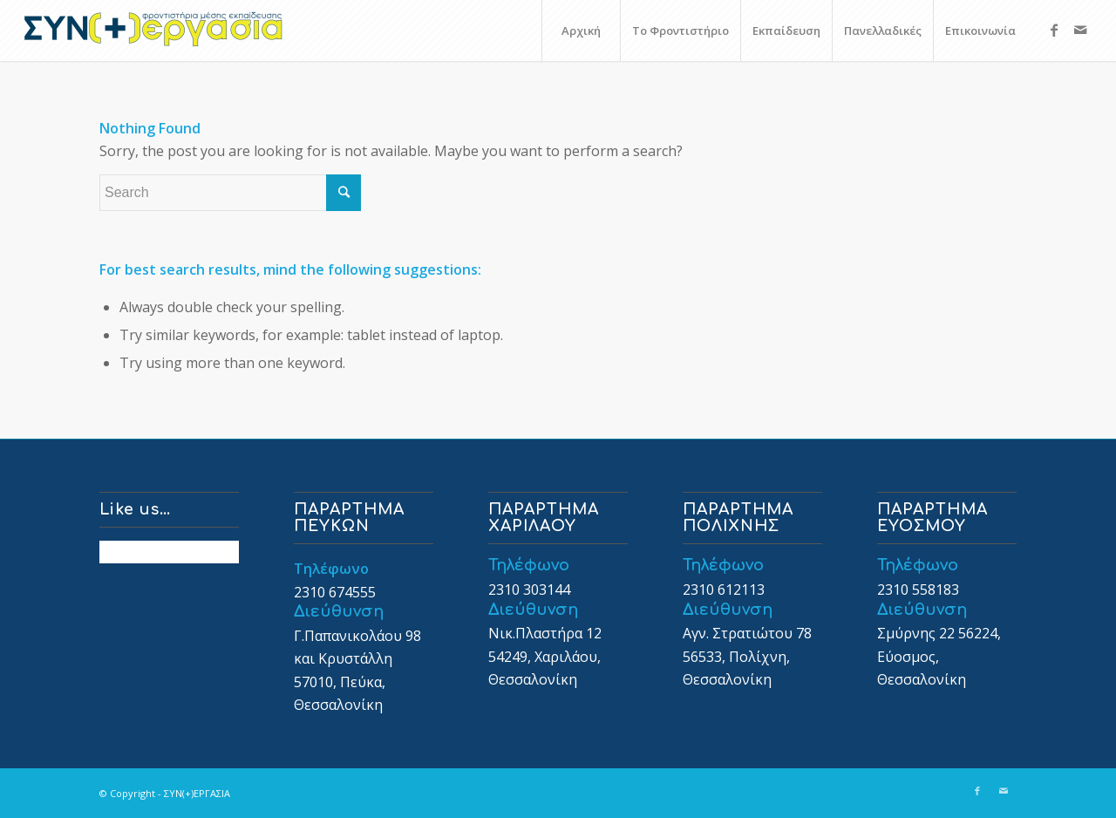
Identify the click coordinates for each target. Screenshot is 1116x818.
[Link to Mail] (1080, 30)
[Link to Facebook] (1054, 30)
